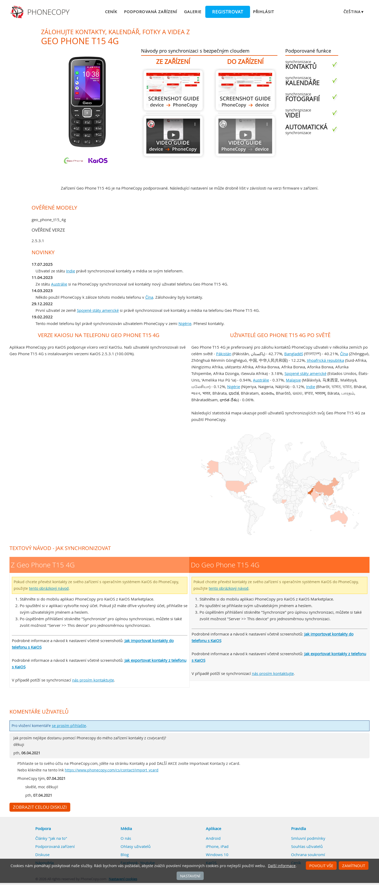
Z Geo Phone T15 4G (173, 90)
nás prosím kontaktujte (93, 680)
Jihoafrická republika (325, 360)
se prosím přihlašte (69, 725)
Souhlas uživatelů (307, 846)
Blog (125, 854)
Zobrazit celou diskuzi (40, 807)
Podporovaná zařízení (150, 11)
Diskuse (42, 854)
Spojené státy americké (98, 310)
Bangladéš (293, 353)
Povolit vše (321, 865)
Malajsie (293, 380)
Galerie (192, 11)
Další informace (282, 865)
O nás (126, 838)
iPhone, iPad (217, 846)
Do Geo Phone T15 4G (245, 90)
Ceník (111, 11)
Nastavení (190, 875)
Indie (70, 270)
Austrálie (59, 284)
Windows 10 (217, 854)
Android (213, 838)
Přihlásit (263, 11)
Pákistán (223, 353)
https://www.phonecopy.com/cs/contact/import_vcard (111, 770)
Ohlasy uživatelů (136, 846)
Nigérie (184, 323)
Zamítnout (353, 865)
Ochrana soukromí (308, 854)
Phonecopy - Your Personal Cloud (40, 12)
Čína (149, 297)
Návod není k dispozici (245, 136)
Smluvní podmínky (308, 838)
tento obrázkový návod (49, 588)
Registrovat (227, 12)
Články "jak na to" (51, 838)
